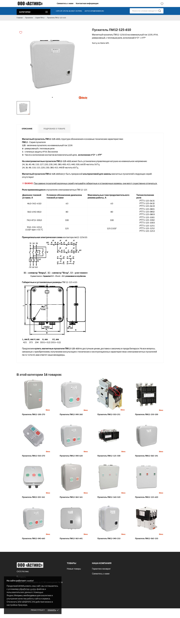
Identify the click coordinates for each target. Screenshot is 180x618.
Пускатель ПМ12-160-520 (108, 497)
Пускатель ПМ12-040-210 (108, 538)
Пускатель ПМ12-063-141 (146, 456)
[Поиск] (146, 10)
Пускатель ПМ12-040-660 (33, 538)
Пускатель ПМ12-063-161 (71, 497)
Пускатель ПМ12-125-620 (146, 497)
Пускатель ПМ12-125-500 (108, 456)
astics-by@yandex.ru (94, 11)
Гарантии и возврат (101, 568)
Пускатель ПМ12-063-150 (146, 538)
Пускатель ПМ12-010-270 (33, 456)
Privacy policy (38, 610)
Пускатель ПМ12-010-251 (108, 414)
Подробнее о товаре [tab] (54, 128)
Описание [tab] (27, 128)
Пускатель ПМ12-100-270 (33, 414)
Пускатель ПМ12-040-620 (71, 456)
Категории (33, 12)
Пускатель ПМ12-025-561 (33, 497)
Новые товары (74, 568)
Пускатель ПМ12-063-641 (71, 538)
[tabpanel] (52, 64)
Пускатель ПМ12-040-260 (71, 414)
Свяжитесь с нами (65, 3)
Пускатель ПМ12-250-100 (146, 414)
